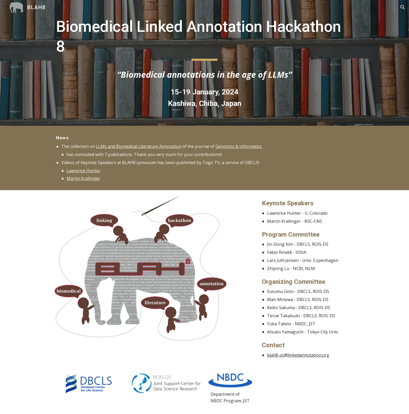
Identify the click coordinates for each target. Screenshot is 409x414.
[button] (402, 7)
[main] (204, 38)
